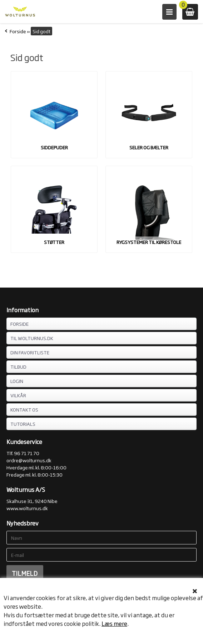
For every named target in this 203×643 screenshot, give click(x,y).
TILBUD (18, 366)
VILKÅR (18, 395)
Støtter (54, 241)
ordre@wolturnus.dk (28, 460)
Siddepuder (54, 147)
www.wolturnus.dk (27, 508)
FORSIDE (19, 323)
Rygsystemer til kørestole (149, 241)
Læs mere (114, 623)
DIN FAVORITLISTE (29, 352)
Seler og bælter (148, 147)
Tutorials (22, 423)
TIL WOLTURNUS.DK (31, 338)
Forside (18, 31)
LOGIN (16, 380)
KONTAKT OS (24, 409)
